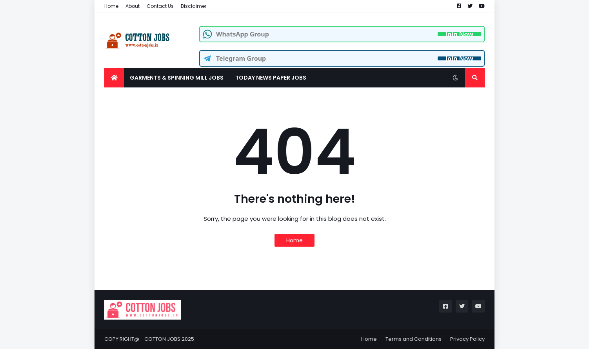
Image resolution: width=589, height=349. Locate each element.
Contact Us (160, 6)
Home (111, 6)
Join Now (459, 34)
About (132, 6)
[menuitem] (114, 77)
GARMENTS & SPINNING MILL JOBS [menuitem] (177, 78)
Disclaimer (193, 6)
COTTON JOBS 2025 (169, 339)
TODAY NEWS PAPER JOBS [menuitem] (270, 78)
